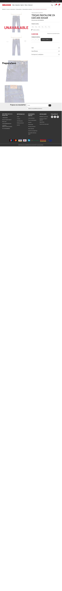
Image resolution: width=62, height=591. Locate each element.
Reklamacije (30, 124)
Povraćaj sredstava (31, 126)
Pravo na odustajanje (32, 120)
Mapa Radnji (42, 122)
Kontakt (18, 125)
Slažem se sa (35, 108)
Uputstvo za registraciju (32, 130)
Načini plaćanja (31, 128)
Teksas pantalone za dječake (27, 9)
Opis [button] (45, 47)
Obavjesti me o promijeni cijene (53, 33)
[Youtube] (58, 117)
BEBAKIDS (4, 9)
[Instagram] (55, 117)
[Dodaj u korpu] (46, 39)
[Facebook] (52, 117)
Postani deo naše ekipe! (44, 124)
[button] (59, 5)
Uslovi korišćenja (31, 118)
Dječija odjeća (12, 9)
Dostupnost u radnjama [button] (45, 54)
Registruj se (57, 1)
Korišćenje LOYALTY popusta (43, 119)
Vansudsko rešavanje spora (32, 133)
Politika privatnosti (20, 122)
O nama (18, 118)
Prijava (52, 1)
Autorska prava (20, 120)
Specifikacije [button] (45, 51)
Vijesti (18, 116)
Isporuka (29, 122)
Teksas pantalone (19, 9)
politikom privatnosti (38, 108)
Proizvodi (8, 9)
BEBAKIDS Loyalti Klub (44, 116)
